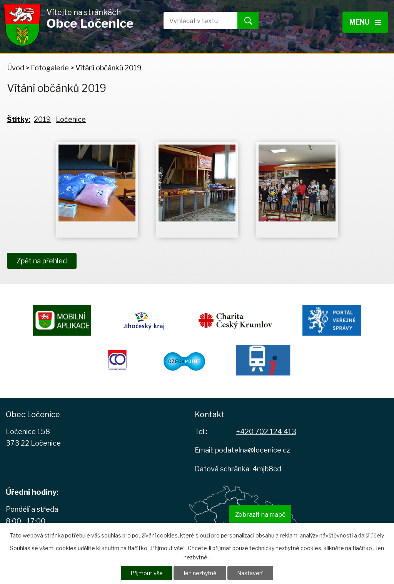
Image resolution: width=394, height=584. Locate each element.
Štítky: (18, 119)
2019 (42, 119)
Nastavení (250, 573)
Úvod (15, 68)
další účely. (371, 535)
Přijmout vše (146, 573)
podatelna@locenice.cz (252, 450)
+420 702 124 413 (266, 432)
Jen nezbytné (200, 573)
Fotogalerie (50, 68)
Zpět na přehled (42, 261)
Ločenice (71, 119)
